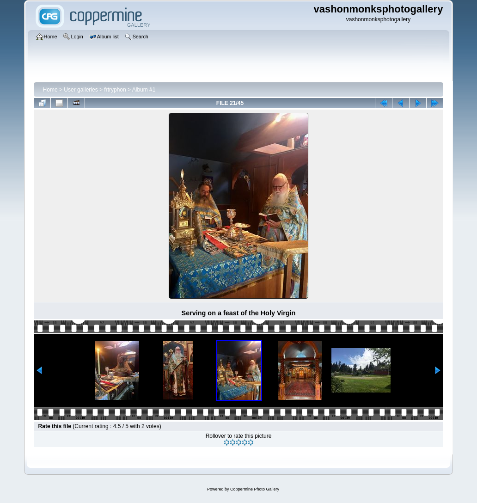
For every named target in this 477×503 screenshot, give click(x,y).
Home (50, 89)
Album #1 (144, 89)
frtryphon (115, 89)
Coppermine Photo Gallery (254, 489)
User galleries (81, 89)
